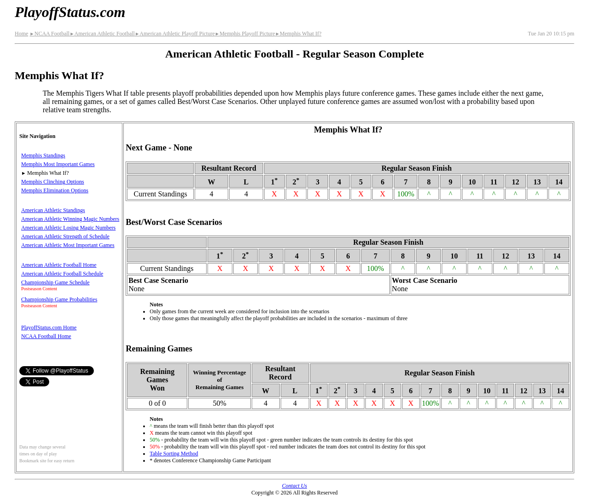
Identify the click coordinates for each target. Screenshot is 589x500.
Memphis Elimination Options (54, 190)
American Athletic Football (102, 33)
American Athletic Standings (53, 210)
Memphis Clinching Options (52, 181)
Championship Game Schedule (55, 282)
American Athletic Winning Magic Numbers (70, 219)
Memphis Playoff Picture (245, 33)
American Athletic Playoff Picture (175, 33)
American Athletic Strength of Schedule (65, 236)
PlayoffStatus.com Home (48, 327)
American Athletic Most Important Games (68, 245)
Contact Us (294, 486)
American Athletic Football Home (59, 265)
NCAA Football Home (46, 336)
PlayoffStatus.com (70, 12)
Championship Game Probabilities (59, 299)
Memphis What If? (298, 33)
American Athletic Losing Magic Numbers (68, 227)
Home (21, 33)
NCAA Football (49, 33)
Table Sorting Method (174, 453)
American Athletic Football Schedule (62, 273)
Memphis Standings (43, 155)
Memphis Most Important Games (58, 164)
